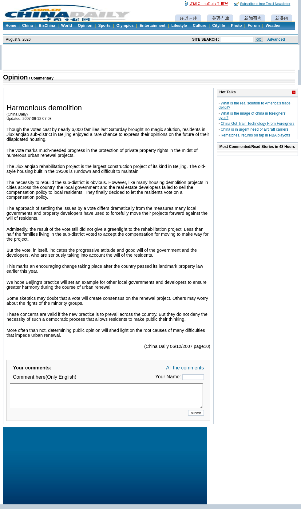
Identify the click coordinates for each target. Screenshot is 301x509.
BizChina (47, 25)
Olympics (124, 25)
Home (11, 25)
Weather (273, 25)
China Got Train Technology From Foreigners (258, 123)
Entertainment (152, 25)
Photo (236, 25)
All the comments (185, 367)
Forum (254, 25)
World (66, 25)
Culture (199, 25)
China (27, 25)
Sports (104, 25)
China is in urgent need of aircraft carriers (254, 129)
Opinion (85, 25)
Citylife (218, 25)
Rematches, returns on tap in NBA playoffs (255, 135)
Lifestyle (179, 25)
